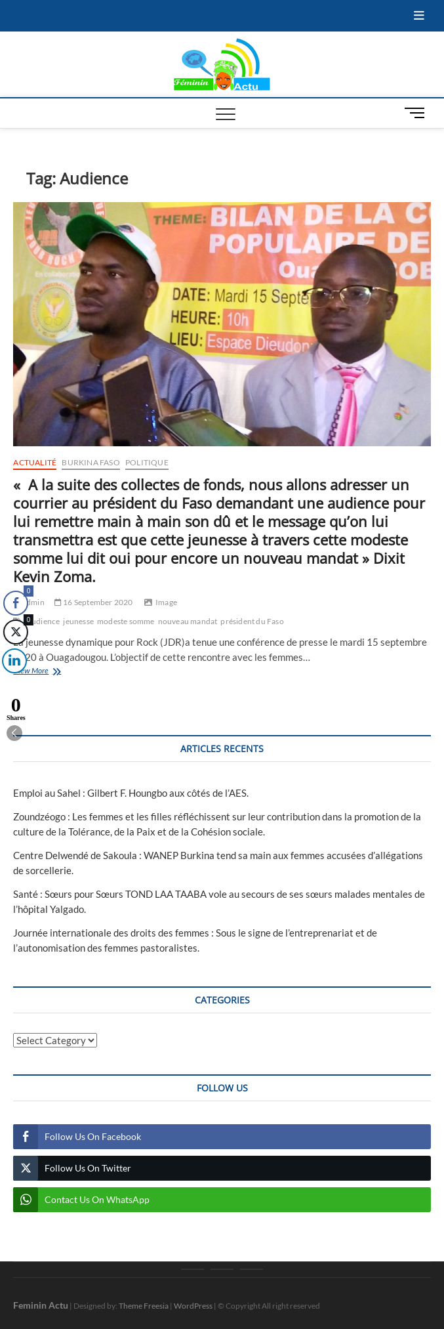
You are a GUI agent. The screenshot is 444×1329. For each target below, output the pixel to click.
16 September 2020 (93, 602)
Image (166, 602)
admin (28, 602)
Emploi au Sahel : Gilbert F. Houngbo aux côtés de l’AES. (131, 793)
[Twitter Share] (15, 632)
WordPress (193, 1306)
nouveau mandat (188, 621)
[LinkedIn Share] (12, 660)
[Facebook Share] (15, 603)
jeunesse (78, 621)
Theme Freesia (144, 1306)
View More (49, 672)
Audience (43, 621)
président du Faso (251, 621)
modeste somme (126, 621)
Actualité (34, 462)
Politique (147, 462)
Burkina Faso (90, 462)
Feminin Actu (40, 1305)
